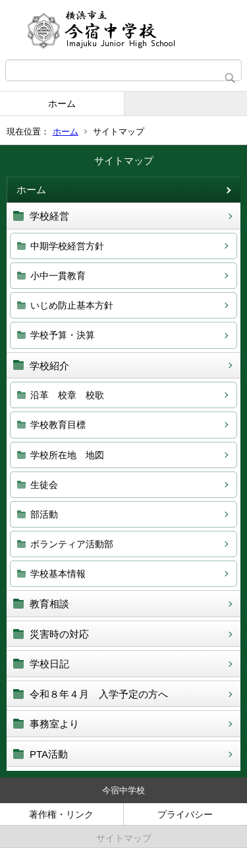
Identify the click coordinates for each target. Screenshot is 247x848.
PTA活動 (49, 754)
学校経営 (49, 216)
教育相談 (49, 603)
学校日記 (49, 663)
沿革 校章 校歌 (67, 395)
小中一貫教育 (58, 275)
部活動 (44, 514)
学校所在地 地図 (67, 455)
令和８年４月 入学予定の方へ (104, 694)
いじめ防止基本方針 (71, 305)
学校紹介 (49, 365)
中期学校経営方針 (67, 246)
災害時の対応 (59, 634)
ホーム (62, 103)
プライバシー (185, 814)
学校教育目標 (58, 424)
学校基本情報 (58, 573)
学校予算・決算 (62, 335)
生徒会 (44, 484)
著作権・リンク (61, 814)
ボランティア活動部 (71, 544)
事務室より (54, 723)
